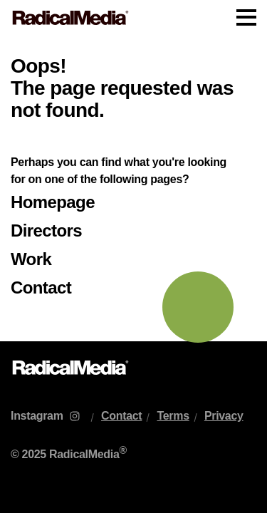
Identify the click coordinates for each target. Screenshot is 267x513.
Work (31, 259)
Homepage (53, 202)
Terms (173, 416)
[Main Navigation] (133, 18)
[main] (133, 188)
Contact (41, 287)
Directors (46, 230)
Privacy (224, 416)
